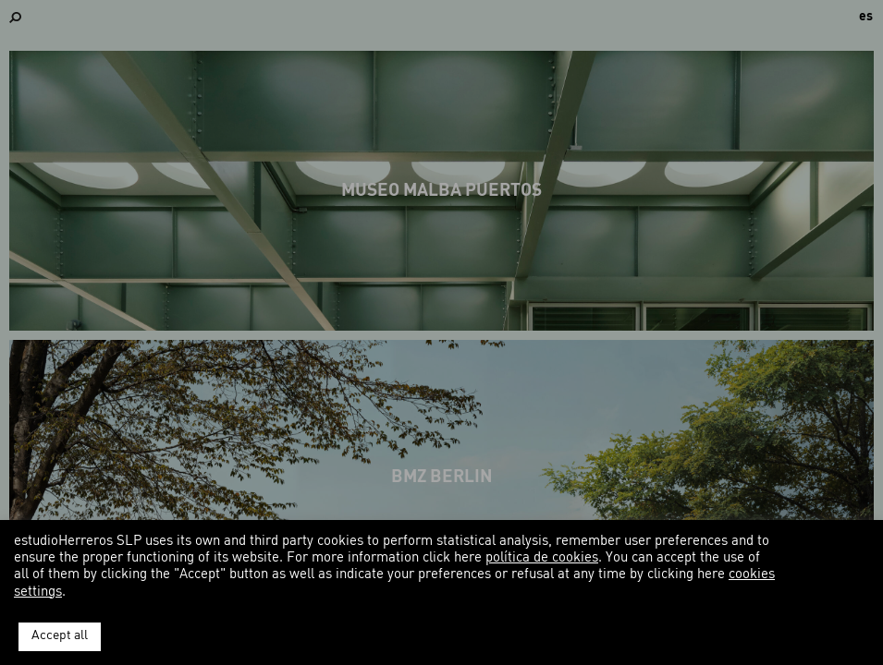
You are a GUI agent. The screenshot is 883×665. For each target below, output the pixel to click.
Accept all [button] (59, 636)
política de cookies (541, 558)
